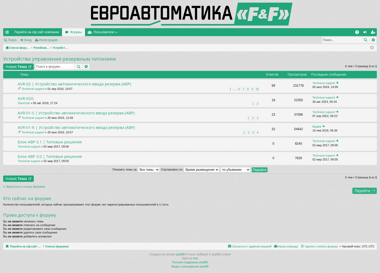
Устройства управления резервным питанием (59, 58)
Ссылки (8, 33)
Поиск (12, 40)
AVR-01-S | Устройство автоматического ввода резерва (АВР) (76, 112)
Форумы (76, 32)
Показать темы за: (136, 169)
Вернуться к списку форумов (25, 186)
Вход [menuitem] (366, 33)
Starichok (24, 103)
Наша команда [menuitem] (288, 246)
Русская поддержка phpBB (190, 262)
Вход (27, 40)
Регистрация (48, 40)
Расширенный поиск (373, 40)
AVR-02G (26, 98)
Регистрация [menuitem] (374, 33)
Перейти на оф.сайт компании (36, 32)
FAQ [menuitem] (359, 33)
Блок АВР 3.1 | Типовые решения (50, 141)
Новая (16, 66)
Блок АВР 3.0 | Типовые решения (50, 156)
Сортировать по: (190, 169)
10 (257, 89)
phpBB (180, 254)
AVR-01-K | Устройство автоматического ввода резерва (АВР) (76, 127)
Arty (195, 258)
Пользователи (103, 32)
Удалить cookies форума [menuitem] (321, 246)
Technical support (33, 88)
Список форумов (69, 246)
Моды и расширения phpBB (190, 266)
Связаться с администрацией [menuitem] (252, 246)
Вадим (316, 126)
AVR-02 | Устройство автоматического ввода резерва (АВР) (74, 83)
